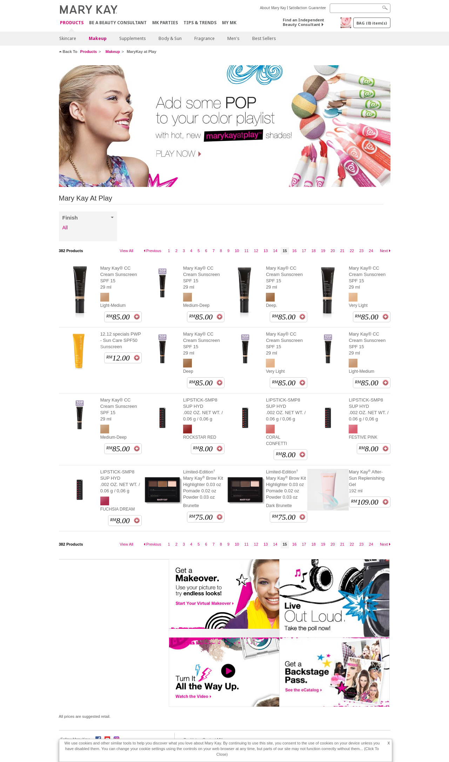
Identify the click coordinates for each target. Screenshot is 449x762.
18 (313, 251)
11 (246, 251)
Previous (153, 251)
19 (323, 251)
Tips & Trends (199, 22)
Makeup (98, 38)
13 (265, 251)
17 (304, 251)
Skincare (67, 38)
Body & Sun (170, 38)
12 (256, 251)
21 (342, 251)
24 (371, 251)
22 (352, 251)
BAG (371, 23)
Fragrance (204, 38)
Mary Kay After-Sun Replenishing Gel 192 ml (366, 481)
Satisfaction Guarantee (307, 7)
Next (384, 251)
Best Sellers (264, 38)
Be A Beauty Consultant (118, 22)
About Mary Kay (273, 7)
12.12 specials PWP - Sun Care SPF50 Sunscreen (120, 340)
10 (237, 251)
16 (294, 251)
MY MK (229, 22)
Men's (233, 38)
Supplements (132, 38)
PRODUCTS (71, 23)
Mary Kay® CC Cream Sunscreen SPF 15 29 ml (118, 277)
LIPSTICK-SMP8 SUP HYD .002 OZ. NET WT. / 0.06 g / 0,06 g (203, 409)
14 (275, 251)
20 (332, 251)
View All (126, 251)
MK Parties (165, 22)
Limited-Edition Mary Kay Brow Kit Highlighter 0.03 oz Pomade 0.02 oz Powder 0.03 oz (203, 484)
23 (361, 251)
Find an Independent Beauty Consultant (303, 22)
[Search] (360, 8)
